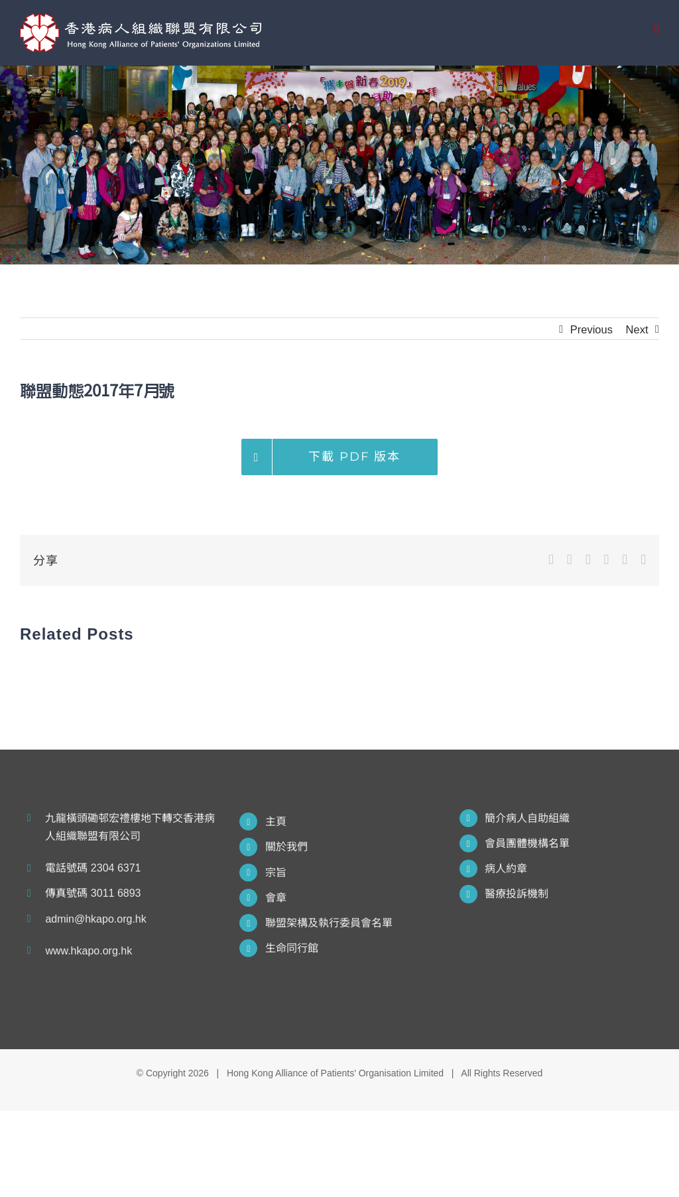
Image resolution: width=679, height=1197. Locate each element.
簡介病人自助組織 (527, 818)
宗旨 (275, 872)
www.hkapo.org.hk (88, 950)
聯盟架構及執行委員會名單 (329, 923)
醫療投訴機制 (516, 893)
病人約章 (506, 868)
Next (637, 329)
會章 (275, 897)
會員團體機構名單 (527, 843)
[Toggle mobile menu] (656, 28)
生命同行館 (291, 948)
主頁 (275, 821)
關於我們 (286, 846)
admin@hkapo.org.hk (95, 919)
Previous (591, 329)
